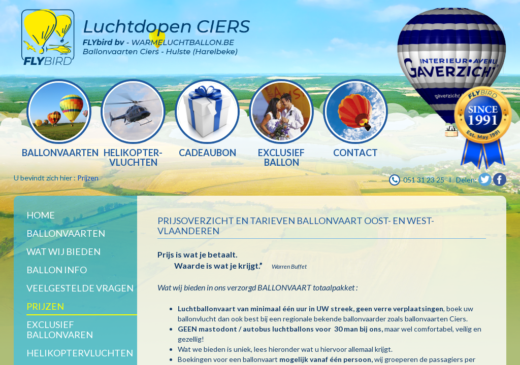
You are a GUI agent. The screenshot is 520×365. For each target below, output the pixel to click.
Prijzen (88, 177)
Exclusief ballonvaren (59, 329)
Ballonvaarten (65, 233)
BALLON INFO (56, 269)
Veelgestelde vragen (80, 288)
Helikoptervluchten (79, 352)
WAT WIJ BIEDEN (63, 251)
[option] (59, 119)
